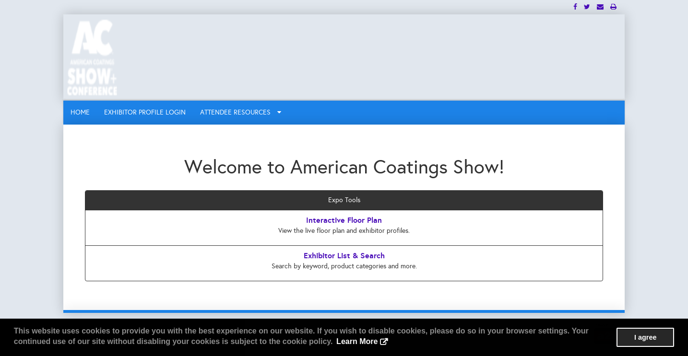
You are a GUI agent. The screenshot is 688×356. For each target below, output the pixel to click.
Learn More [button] (357, 341)
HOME (80, 112)
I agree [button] (645, 337)
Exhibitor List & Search (344, 256)
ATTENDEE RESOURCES (240, 112)
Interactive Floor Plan (344, 220)
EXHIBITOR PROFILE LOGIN (145, 112)
